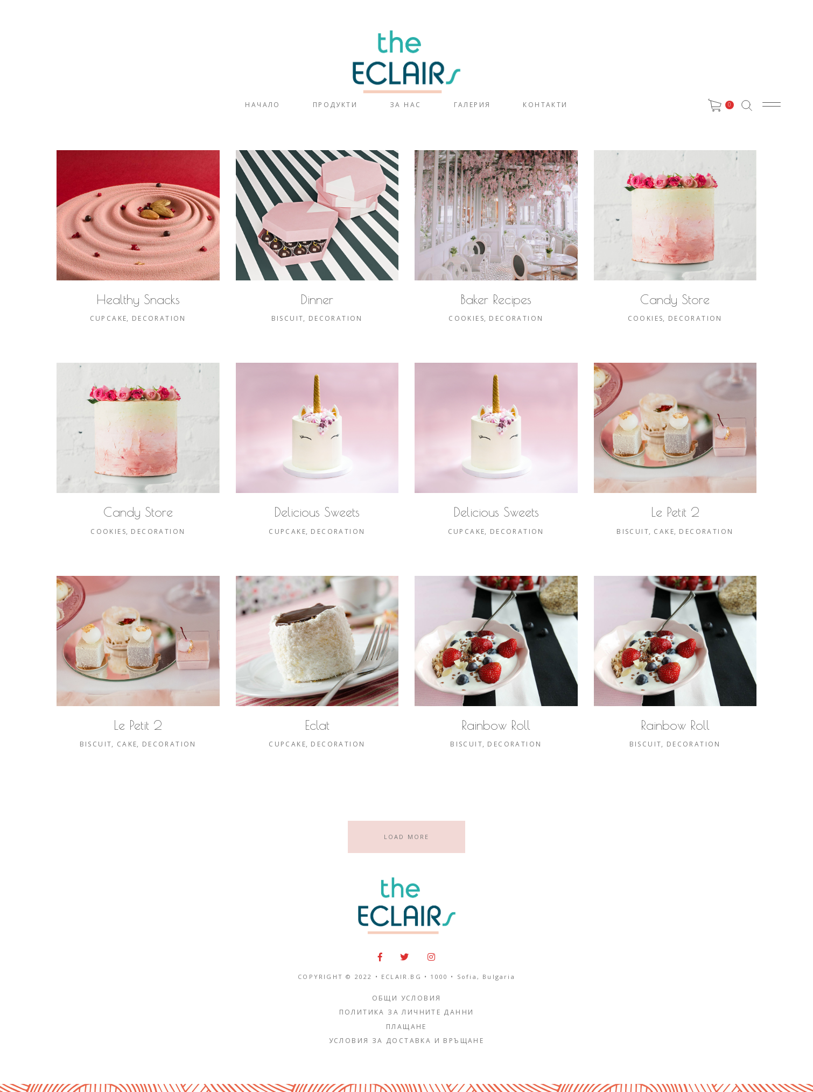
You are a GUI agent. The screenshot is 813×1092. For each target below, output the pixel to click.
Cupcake (109, 318)
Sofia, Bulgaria (486, 977)
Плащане (406, 1026)
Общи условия (406, 998)
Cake (664, 531)
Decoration (159, 318)
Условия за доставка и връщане (407, 1040)
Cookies (466, 318)
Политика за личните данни (406, 1012)
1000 (439, 977)
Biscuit (287, 318)
